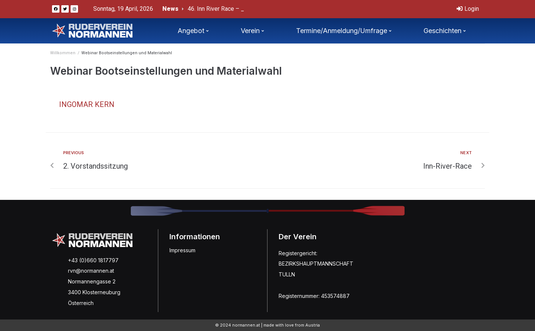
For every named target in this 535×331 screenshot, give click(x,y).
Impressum (182, 250)
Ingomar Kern (86, 104)
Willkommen (62, 53)
